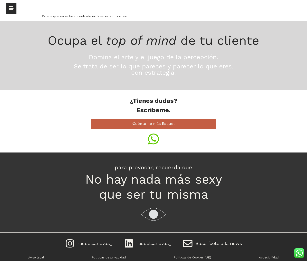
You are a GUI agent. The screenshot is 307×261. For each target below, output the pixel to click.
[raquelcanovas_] (70, 243)
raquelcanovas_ (95, 243)
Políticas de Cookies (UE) (192, 257)
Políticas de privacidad (109, 257)
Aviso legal (36, 257)
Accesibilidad (269, 257)
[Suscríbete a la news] (187, 243)
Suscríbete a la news (218, 243)
